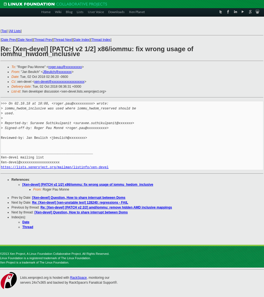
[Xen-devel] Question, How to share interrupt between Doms (78, 198)
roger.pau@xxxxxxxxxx (65, 67)
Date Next (25, 40)
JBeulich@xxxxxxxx (57, 72)
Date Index (82, 40)
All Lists (15, 31)
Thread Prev (43, 40)
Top (4, 31)
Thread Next (63, 40)
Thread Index (101, 40)
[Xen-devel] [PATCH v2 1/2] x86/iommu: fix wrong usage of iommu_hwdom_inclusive (87, 184)
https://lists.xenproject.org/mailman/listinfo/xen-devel (55, 167)
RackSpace (78, 278)
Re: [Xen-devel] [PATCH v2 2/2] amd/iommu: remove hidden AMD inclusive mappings (106, 207)
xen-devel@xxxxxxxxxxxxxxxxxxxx (59, 82)
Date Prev (8, 40)
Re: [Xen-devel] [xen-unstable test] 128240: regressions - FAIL (80, 202)
